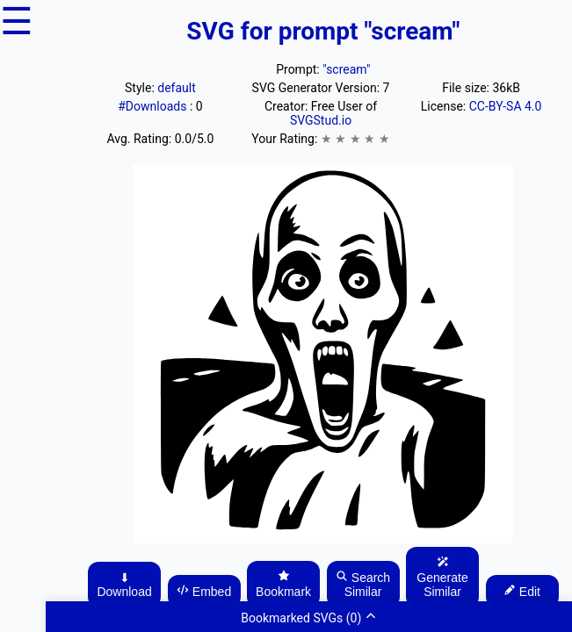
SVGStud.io (320, 120)
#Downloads (154, 106)
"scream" (346, 69)
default (176, 88)
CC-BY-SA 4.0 (505, 106)
